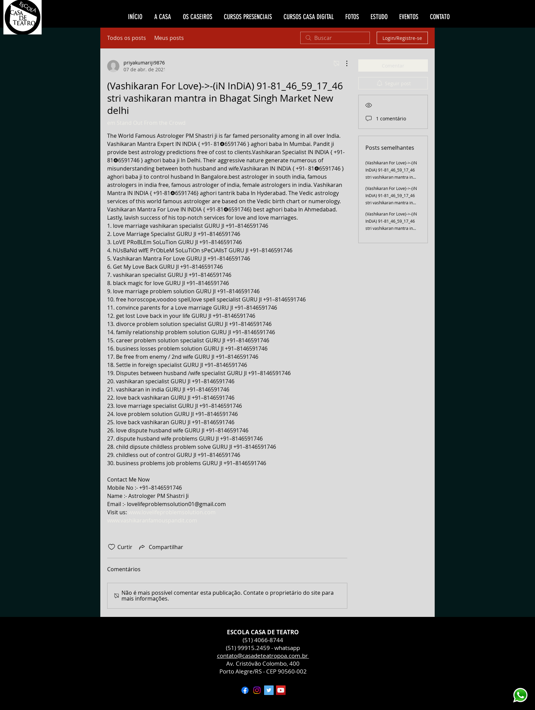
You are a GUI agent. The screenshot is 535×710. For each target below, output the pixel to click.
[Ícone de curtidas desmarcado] (111, 547)
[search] (335, 38)
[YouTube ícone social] (281, 690)
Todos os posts (126, 38)
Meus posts (169, 38)
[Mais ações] (343, 63)
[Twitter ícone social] (269, 690)
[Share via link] (160, 547)
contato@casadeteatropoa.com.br (263, 656)
